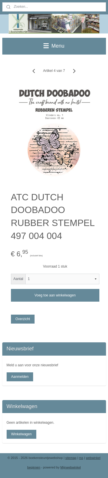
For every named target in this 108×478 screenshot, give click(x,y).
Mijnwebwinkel (70, 467)
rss (81, 458)
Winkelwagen (21, 434)
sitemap (71, 458)
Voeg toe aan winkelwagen (55, 295)
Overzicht (22, 319)
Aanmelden (20, 377)
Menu (53, 46)
